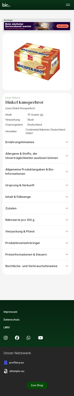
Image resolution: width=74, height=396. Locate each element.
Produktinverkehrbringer (37, 243)
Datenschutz (12, 319)
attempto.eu (14, 371)
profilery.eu (14, 362)
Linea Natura (12, 97)
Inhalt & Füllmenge (37, 197)
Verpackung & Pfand (37, 231)
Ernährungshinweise (37, 142)
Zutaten (37, 208)
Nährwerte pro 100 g (37, 220)
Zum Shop (37, 385)
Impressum (10, 311)
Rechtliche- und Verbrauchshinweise (37, 266)
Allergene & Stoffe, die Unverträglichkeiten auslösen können (37, 156)
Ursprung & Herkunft (37, 185)
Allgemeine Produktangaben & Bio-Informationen (37, 171)
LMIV (7, 327)
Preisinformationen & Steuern (37, 254)
